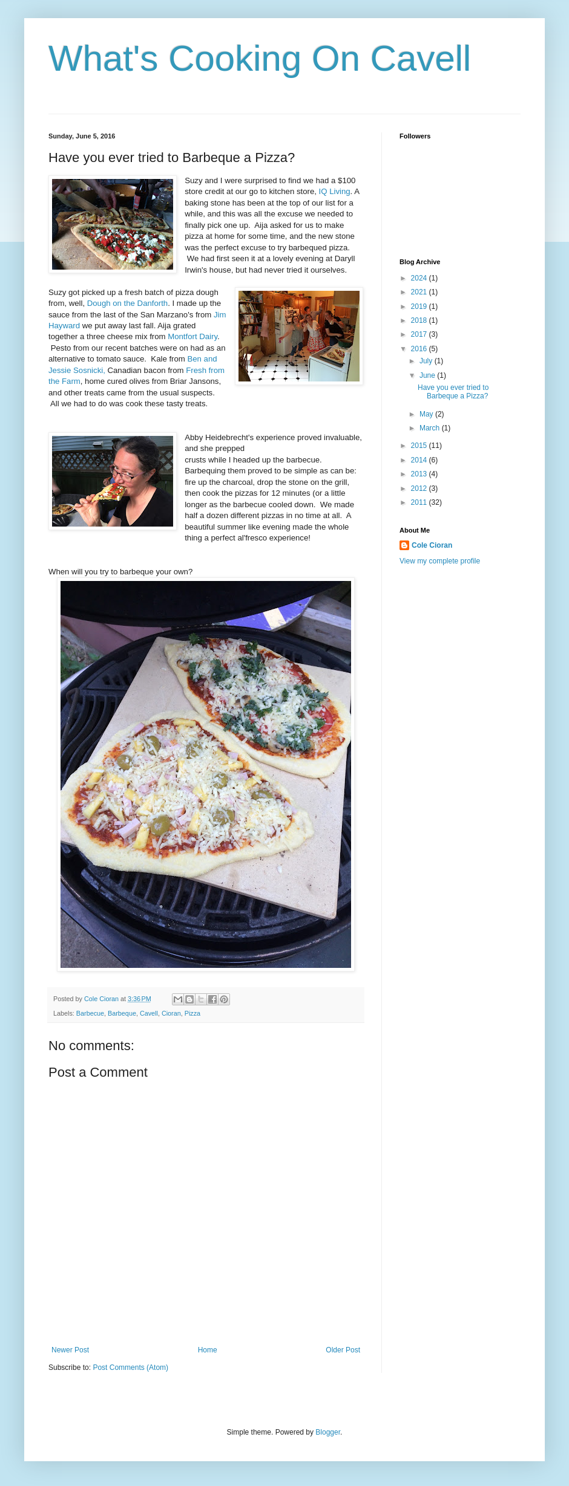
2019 (420, 306)
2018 (420, 320)
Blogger (327, 1432)
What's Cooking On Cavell (259, 58)
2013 (420, 474)
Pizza (192, 1013)
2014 (420, 460)
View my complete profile (440, 561)
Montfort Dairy (192, 336)
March (430, 428)
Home (207, 1350)
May (427, 414)
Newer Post (70, 1350)
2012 (420, 488)
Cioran (171, 1013)
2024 (420, 278)
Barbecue (90, 1013)
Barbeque (122, 1013)
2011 (420, 502)
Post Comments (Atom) (130, 1367)
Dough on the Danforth (127, 303)
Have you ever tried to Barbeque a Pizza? (453, 391)
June (428, 375)
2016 (420, 349)
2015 (420, 445)
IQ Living (334, 191)
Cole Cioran (432, 545)
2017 (420, 334)
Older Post (343, 1350)
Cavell (149, 1013)
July (427, 361)
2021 (420, 292)
